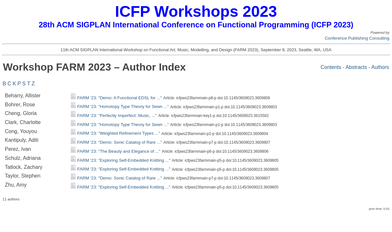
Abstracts (356, 67)
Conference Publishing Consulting (357, 38)
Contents (330, 67)
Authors (380, 67)
